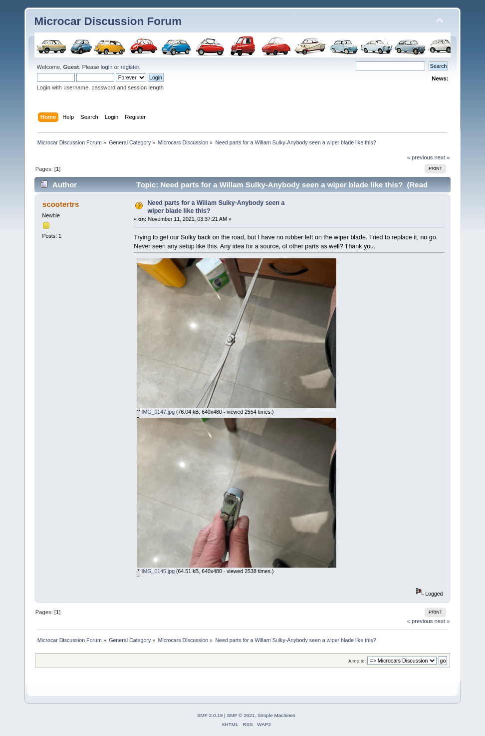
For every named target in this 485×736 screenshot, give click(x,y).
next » (442, 157)
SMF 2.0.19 (210, 715)
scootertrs (60, 204)
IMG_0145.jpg (156, 571)
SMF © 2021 (241, 715)
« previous (420, 157)
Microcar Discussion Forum (108, 21)
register (130, 67)
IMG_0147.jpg (156, 412)
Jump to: (357, 661)
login (107, 67)
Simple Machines (276, 715)
